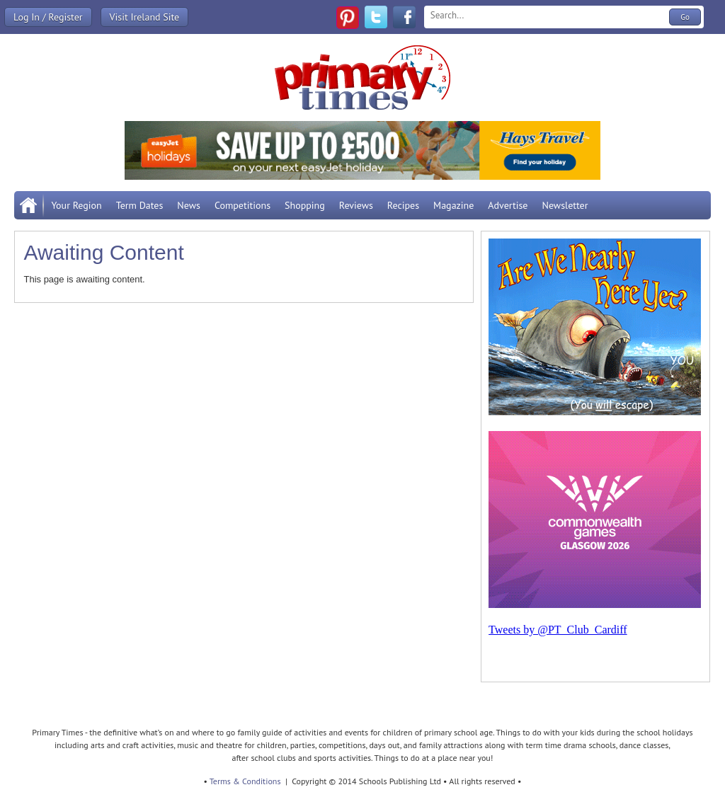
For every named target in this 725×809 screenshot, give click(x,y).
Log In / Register (48, 17)
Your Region (76, 205)
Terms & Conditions (245, 781)
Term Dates (140, 205)
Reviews (356, 205)
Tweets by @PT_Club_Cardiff (558, 630)
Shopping (305, 205)
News (188, 205)
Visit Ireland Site (145, 17)
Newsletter (565, 205)
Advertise (507, 205)
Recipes (403, 205)
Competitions (242, 205)
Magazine (453, 205)
